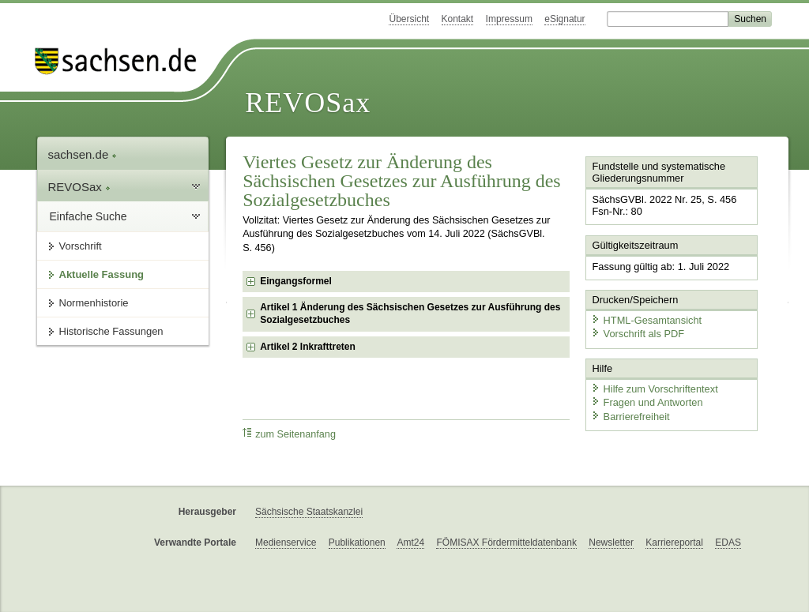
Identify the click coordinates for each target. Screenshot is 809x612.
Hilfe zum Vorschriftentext (654, 389)
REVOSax (308, 102)
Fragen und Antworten (647, 402)
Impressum (509, 18)
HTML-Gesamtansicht (646, 320)
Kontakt (458, 18)
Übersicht (409, 18)
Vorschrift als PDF (637, 334)
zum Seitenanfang (289, 434)
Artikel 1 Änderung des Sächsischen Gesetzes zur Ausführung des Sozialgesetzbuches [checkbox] (410, 313)
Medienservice (285, 542)
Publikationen (357, 542)
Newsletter (611, 542)
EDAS (728, 542)
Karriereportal (674, 542)
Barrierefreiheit (630, 416)
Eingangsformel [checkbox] (296, 281)
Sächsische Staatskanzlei (309, 511)
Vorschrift (80, 246)
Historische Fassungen (111, 331)
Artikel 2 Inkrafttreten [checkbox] (308, 346)
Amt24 (410, 542)
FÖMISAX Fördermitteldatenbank (506, 542)
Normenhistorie (94, 303)
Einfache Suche (88, 216)
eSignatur (564, 18)
